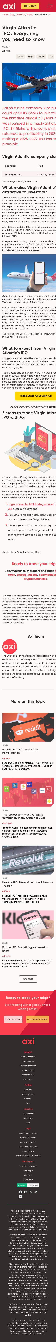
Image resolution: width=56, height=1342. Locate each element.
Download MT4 (28, 1070)
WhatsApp (28, 1171)
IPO (51, 56)
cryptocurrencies (35, 579)
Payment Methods (28, 1066)
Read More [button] (28, 979)
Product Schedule (28, 1138)
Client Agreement (28, 1142)
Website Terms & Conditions (28, 1156)
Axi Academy (28, 1114)
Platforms (28, 1099)
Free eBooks (28, 1118)
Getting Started (28, 1057)
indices (32, 575)
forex (11, 575)
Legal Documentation (28, 1133)
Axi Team (6, 51)
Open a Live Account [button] (37, 1019)
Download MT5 (28, 1075)
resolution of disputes (32, 1310)
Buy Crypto (28, 1079)
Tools (28, 1103)
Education (20, 15)
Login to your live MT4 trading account (31, 504)
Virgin (30, 56)
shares (21, 575)
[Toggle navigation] (49, 6)
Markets (28, 1090)
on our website (39, 1288)
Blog (12, 15)
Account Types (28, 1094)
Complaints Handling (28, 1147)
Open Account (30, 6)
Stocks (30, 15)
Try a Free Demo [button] (13, 1019)
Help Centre (28, 1180)
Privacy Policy (28, 1151)
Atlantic (41, 56)
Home (5, 15)
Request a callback (28, 1166)
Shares (20, 56)
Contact (28, 1175)
